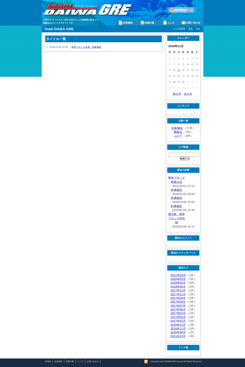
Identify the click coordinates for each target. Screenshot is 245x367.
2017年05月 (178, 309)
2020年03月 (178, 279)
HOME (48, 361)
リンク (169, 22)
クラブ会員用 (179, 28)
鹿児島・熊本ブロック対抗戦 (176, 218)
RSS (191, 28)
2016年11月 (178, 328)
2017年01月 (178, 320)
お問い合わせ (190, 22)
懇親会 (178, 132)
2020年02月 (178, 282)
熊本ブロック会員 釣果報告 (86, 47)
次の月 (188, 93)
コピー (178, 135)
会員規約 (126, 22)
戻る (198, 28)
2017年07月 (178, 305)
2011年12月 (178, 336)
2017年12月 (178, 290)
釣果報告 (177, 128)
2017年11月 (178, 294)
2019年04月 (178, 286)
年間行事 (147, 22)
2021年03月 (178, 275)
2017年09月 (178, 298)
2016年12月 (178, 324)
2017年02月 (178, 317)
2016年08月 (178, 332)
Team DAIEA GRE (59, 29)
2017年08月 (178, 301)
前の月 (177, 93)
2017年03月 (178, 313)
